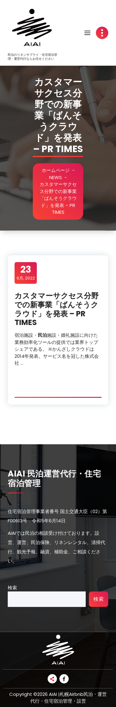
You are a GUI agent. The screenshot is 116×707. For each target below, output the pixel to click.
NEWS (55, 177)
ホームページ (56, 170)
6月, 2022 (26, 272)
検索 (12, 587)
